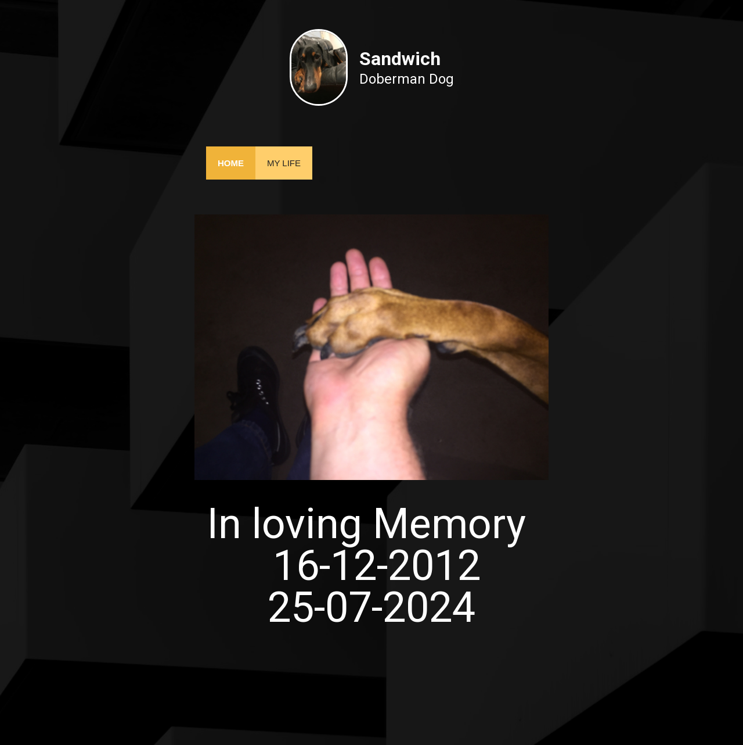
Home (231, 163)
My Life (284, 163)
